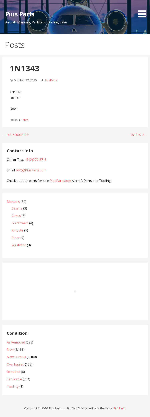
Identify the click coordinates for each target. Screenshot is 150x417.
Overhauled (15, 364)
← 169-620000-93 (15, 135)
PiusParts (51, 80)
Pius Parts (19, 14)
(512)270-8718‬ (36, 159)
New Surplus (16, 357)
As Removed (16, 342)
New (26, 120)
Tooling (13, 386)
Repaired (13, 372)
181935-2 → (139, 135)
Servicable (14, 379)
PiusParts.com (61, 180)
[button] (143, 9)
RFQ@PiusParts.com (31, 170)
